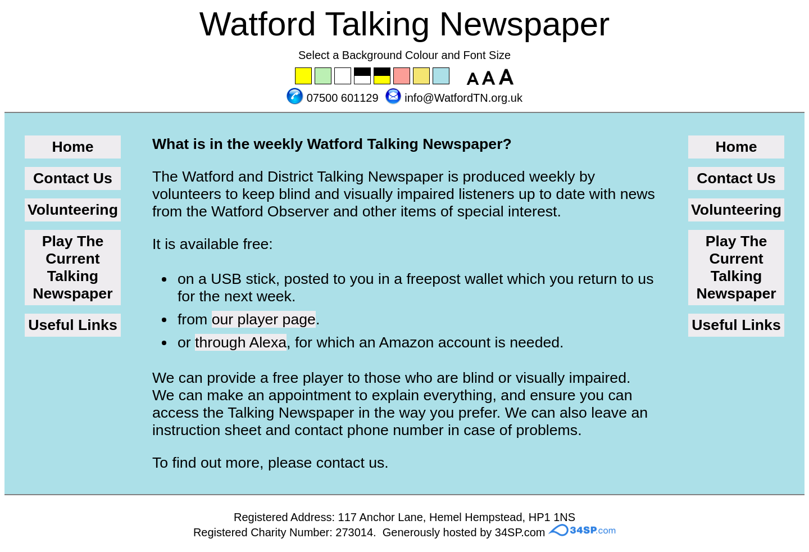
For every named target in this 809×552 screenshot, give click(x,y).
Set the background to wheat (421, 76)
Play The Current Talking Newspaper (72, 267)
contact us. (352, 462)
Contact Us (72, 178)
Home (72, 146)
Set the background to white (343, 76)
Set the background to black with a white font (362, 76)
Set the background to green (323, 76)
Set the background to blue (441, 76)
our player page (264, 319)
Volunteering (73, 209)
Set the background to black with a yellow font (382, 76)
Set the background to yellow (304, 76)
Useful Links (72, 324)
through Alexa (241, 342)
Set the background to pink (402, 76)
